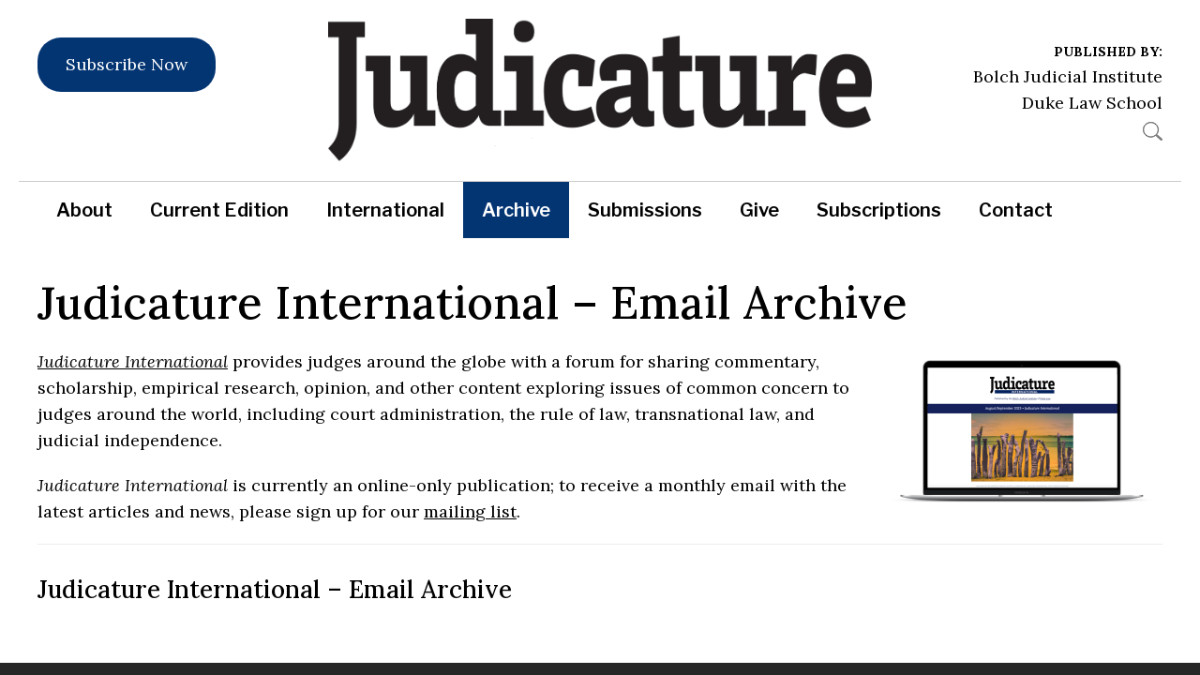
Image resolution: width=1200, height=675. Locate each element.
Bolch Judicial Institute (1067, 76)
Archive (516, 210)
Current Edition (219, 210)
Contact (1016, 210)
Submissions (645, 210)
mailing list (470, 511)
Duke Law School (1092, 102)
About (84, 210)
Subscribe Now (127, 64)
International (385, 210)
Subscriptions (879, 210)
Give (759, 210)
